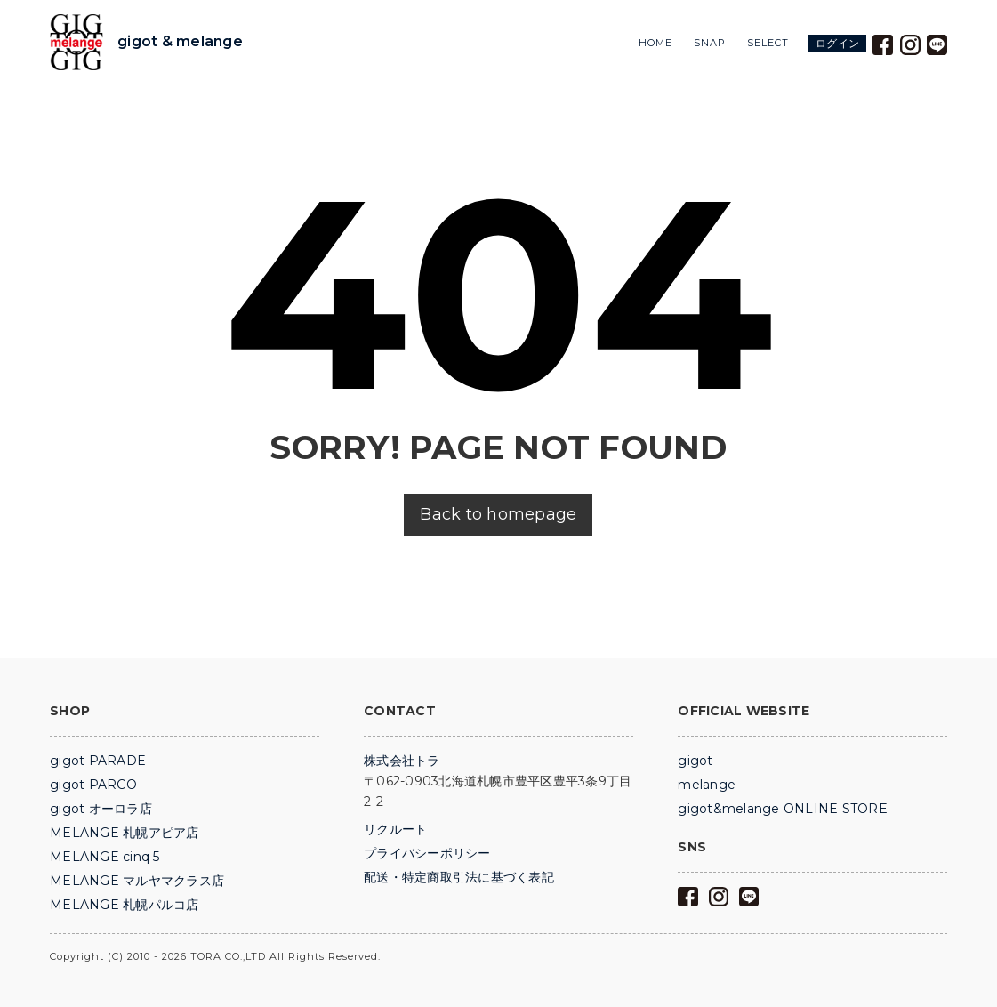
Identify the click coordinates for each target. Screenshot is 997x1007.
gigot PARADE (98, 761)
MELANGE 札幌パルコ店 (124, 905)
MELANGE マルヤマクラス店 (137, 881)
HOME (655, 43)
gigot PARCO (93, 785)
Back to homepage (498, 514)
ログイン (837, 43)
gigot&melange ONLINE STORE (783, 809)
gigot (695, 761)
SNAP (710, 43)
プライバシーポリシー (427, 853)
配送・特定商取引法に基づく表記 (459, 877)
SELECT (768, 43)
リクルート (395, 829)
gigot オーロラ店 (101, 809)
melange (707, 785)
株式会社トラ (402, 761)
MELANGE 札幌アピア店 (124, 833)
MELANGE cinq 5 (105, 857)
